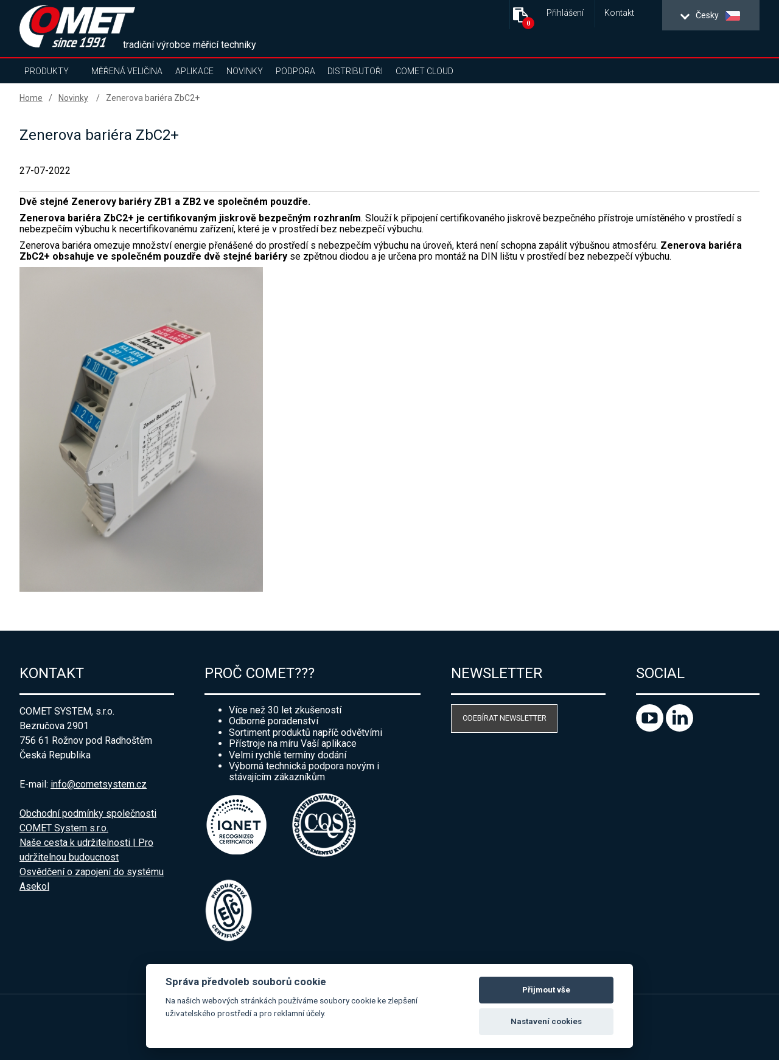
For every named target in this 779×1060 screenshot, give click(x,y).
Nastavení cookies (546, 1021)
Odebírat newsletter (505, 717)
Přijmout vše (546, 989)
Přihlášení (565, 13)
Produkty (46, 71)
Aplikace (194, 71)
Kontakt (619, 13)
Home (31, 98)
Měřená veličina (126, 71)
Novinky (244, 71)
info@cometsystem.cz (99, 784)
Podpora (295, 71)
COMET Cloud (424, 71)
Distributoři (355, 71)
